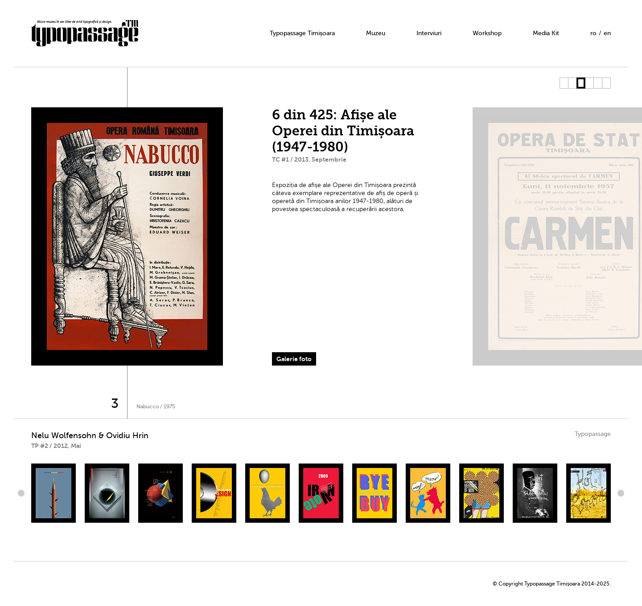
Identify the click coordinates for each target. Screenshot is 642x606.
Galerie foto (294, 358)
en (607, 33)
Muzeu (375, 33)
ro (593, 33)
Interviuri (428, 33)
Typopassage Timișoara (302, 33)
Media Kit (546, 33)
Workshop (487, 33)
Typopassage (593, 434)
